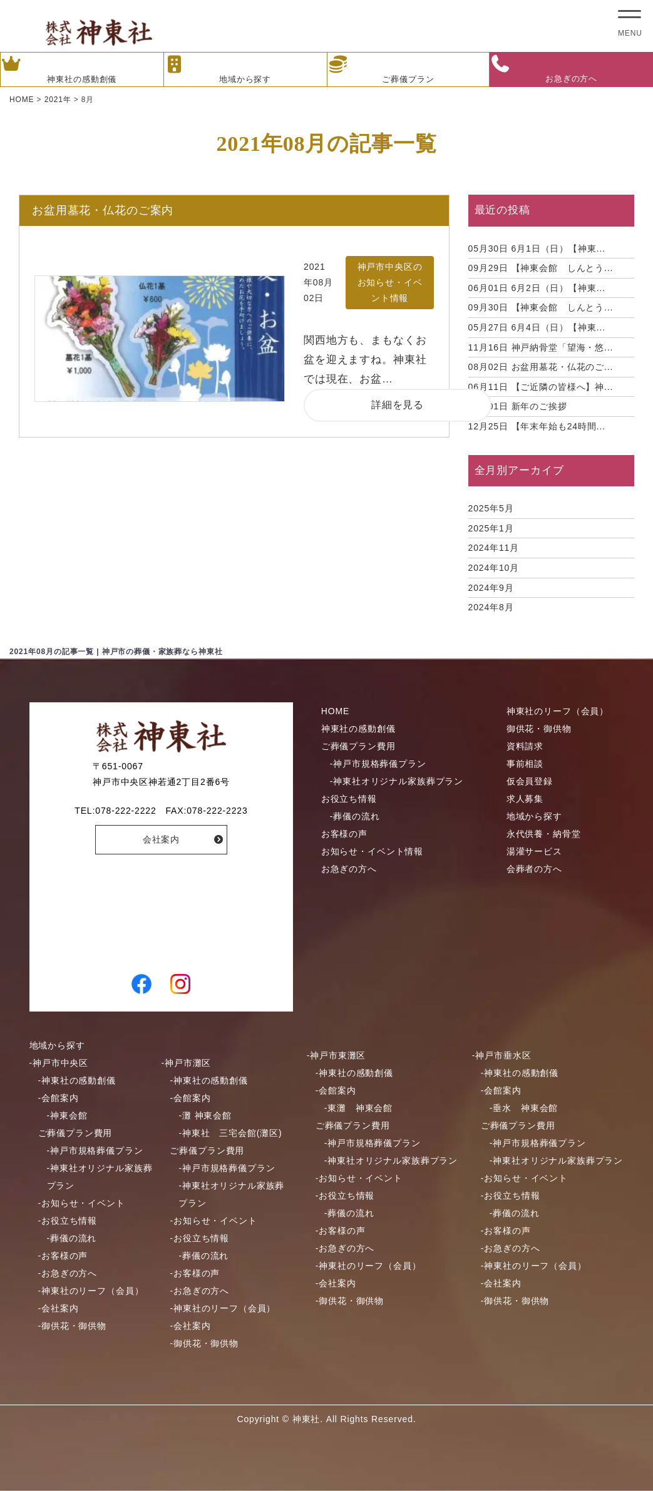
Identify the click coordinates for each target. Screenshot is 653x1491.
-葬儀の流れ (355, 816)
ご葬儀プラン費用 (358, 746)
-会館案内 (58, 1098)
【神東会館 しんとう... (541, 268)
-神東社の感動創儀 (77, 1080)
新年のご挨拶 (517, 406)
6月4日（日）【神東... (536, 327)
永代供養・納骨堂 (543, 834)
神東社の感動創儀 (58, 70)
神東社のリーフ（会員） (557, 711)
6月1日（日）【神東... (536, 248)
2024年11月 (494, 548)
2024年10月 (494, 568)
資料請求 (524, 746)
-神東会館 (67, 1115)
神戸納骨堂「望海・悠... (541, 347)
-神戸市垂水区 (502, 1055)
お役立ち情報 (349, 799)
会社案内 (161, 839)
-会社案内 (58, 1308)
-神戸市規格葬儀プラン (378, 764)
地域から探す (217, 70)
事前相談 (524, 764)
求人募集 (524, 799)
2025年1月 (491, 528)
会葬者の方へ (534, 869)
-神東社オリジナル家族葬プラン (396, 781)
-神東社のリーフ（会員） (91, 1291)
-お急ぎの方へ (68, 1273)
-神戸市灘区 (186, 1063)
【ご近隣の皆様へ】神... (541, 387)
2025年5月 (491, 508)
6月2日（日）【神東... (536, 288)
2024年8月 (491, 607)
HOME (335, 711)
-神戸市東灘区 (336, 1055)
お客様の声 (344, 834)
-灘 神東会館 (205, 1115)
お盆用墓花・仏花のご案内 (102, 210)
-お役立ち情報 (68, 1221)
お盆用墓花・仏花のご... (541, 367)
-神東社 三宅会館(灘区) (230, 1133)
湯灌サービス (534, 851)
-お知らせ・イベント (81, 1203)
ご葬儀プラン (380, 70)
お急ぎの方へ (543, 69)
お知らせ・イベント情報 (372, 851)
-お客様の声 (63, 1256)
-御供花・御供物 (72, 1326)
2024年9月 (491, 588)
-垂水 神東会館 (524, 1108)
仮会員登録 (529, 781)
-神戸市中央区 (59, 1063)
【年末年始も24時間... (536, 426)
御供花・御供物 (539, 729)
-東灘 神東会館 (358, 1108)
